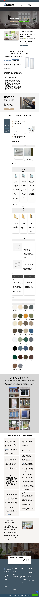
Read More (7, 539)
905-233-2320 (31, 579)
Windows (6, 8)
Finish (6, 127)
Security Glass (7, 10)
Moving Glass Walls (30, 8)
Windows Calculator (19, 553)
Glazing (7, 124)
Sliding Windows (15, 576)
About (33, 0)
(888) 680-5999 (24, 45)
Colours (7, 128)
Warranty (6, 583)
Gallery (7, 129)
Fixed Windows (15, 580)
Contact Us (32, 10)
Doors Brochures (23, 579)
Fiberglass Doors (23, 572)
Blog (5, 581)
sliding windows (8, 466)
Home (24, 0)
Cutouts (16, 8)
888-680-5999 (31, 580)
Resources (22, 8)
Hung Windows (15, 578)
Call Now (14, 21)
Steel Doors (22, 570)
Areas (28, 0)
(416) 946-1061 (26, 560)
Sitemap (6, 586)
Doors (11, 8)
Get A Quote (24, 21)
